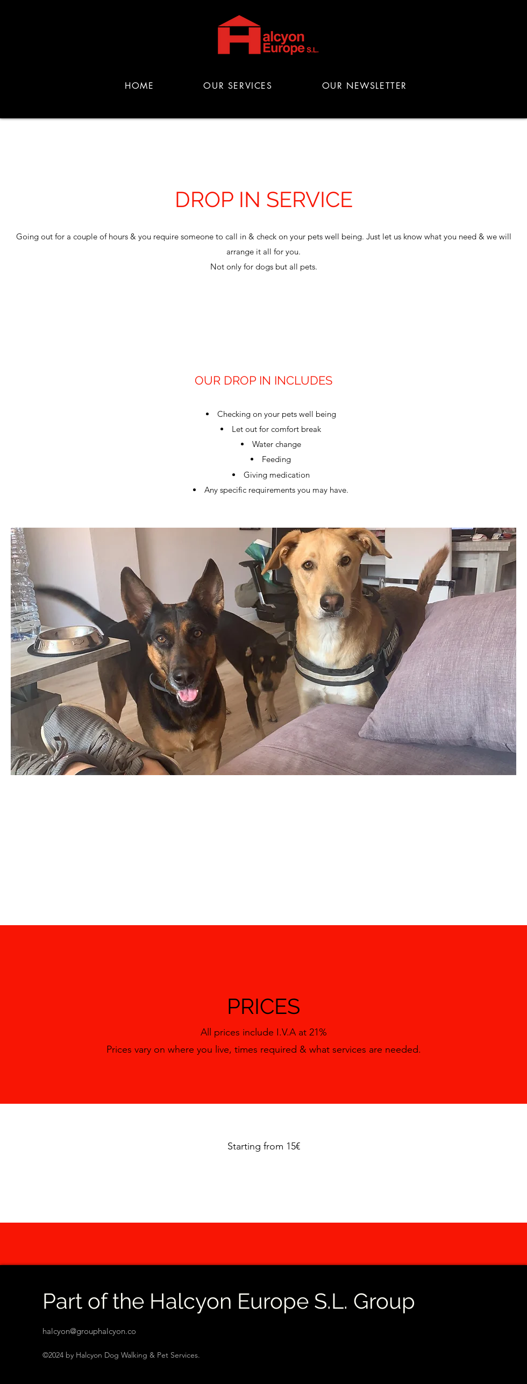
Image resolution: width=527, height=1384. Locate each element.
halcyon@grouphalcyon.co (89, 1331)
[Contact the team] (263, 1180)
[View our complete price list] (264, 848)
